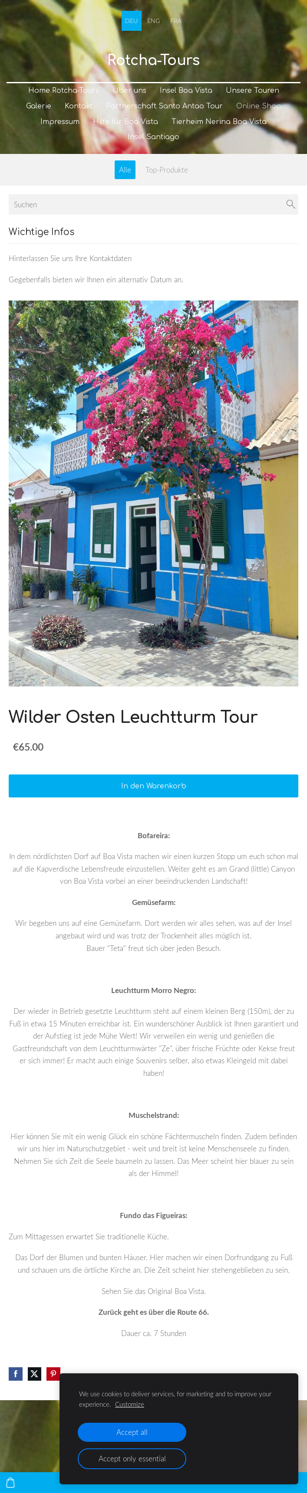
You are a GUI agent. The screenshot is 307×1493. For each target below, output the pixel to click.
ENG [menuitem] (153, 20)
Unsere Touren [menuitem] (252, 91)
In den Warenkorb (153, 786)
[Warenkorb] (10, 1482)
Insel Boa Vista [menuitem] (186, 91)
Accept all (132, 1432)
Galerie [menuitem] (38, 106)
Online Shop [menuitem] (258, 106)
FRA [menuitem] (176, 20)
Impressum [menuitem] (59, 122)
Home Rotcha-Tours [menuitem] (63, 91)
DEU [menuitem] (131, 20)
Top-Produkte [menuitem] (166, 170)
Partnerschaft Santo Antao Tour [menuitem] (164, 106)
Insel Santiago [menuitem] (153, 137)
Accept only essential (132, 1459)
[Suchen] (153, 204)
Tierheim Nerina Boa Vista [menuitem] (219, 122)
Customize (129, 1404)
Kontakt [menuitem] (78, 106)
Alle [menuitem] (125, 170)
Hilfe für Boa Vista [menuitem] (125, 122)
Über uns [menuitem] (129, 91)
